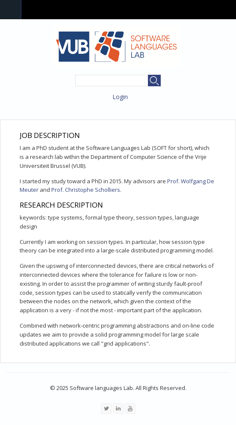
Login (120, 97)
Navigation (10, 9)
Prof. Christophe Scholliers (85, 189)
